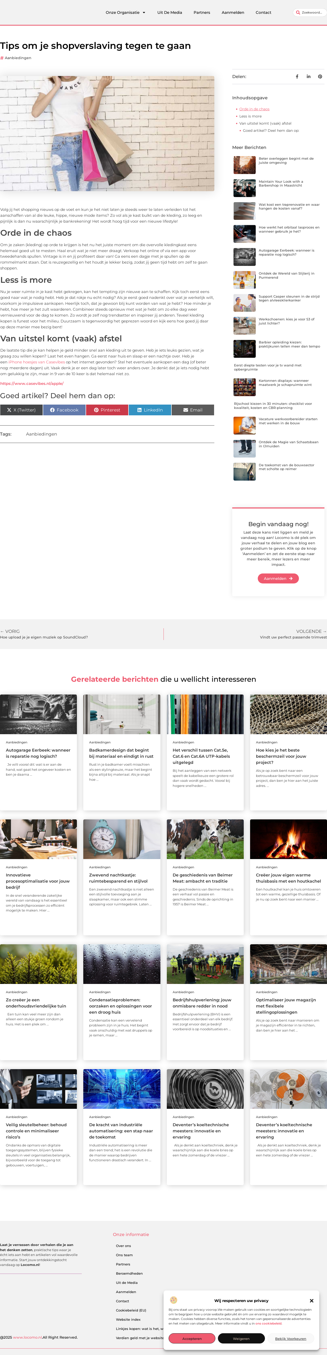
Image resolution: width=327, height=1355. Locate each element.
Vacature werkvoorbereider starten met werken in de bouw (288, 421)
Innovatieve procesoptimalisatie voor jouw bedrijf (38, 881)
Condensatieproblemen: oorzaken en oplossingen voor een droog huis (120, 1006)
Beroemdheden (129, 1273)
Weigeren (241, 1339)
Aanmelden (233, 12)
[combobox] (310, 12)
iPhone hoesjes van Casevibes (36, 362)
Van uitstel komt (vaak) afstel (265, 123)
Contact (263, 12)
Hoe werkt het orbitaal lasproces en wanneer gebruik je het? (289, 229)
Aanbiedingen (18, 58)
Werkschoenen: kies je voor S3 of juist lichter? (286, 321)
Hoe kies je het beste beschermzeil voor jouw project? (281, 756)
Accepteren (192, 1339)
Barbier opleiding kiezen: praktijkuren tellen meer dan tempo (289, 344)
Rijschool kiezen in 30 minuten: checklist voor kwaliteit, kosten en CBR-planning (273, 406)
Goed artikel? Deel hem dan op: (271, 130)
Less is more (250, 116)
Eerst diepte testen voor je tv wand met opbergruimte (267, 367)
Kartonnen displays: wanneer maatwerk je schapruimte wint (285, 382)
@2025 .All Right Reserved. (39, 1337)
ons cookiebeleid (268, 1323)
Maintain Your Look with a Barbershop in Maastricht (281, 183)
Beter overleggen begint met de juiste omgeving (286, 160)
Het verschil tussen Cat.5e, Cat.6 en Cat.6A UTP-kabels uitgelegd (201, 756)
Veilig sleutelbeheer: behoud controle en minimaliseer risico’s (36, 1131)
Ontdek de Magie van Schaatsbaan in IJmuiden (289, 444)
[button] (311, 1300)
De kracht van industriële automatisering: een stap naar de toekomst (121, 1131)
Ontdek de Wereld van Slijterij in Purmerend (286, 275)
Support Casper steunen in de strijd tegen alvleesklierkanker (289, 298)
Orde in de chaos (254, 109)
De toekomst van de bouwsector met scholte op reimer (286, 467)
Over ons (123, 1246)
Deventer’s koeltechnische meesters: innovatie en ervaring (201, 1131)
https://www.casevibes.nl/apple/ (32, 383)
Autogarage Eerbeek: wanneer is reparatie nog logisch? (286, 252)
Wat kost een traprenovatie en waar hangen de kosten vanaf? (289, 206)
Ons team (124, 1255)
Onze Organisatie (126, 12)
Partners (202, 12)
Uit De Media (169, 12)
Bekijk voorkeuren (290, 1339)
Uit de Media (127, 1283)
